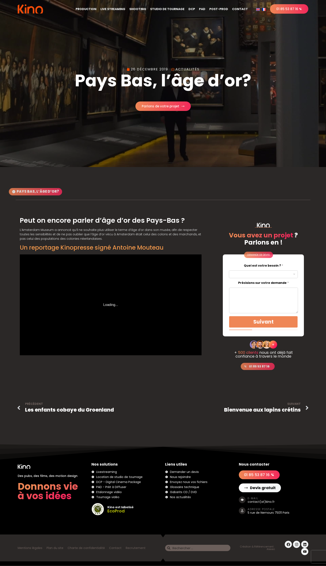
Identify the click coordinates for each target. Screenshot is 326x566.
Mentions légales (30, 548)
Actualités (187, 69)
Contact (240, 9)
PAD (202, 9)
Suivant (263, 322)
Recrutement (136, 548)
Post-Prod (218, 9)
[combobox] (263, 274)
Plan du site (55, 548)
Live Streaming (112, 9)
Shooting (137, 9)
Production (86, 9)
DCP (191, 9)
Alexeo (271, 549)
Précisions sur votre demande (263, 283)
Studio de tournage (167, 9)
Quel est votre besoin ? (263, 266)
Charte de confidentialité (86, 548)
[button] (240, 255)
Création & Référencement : (257, 547)
